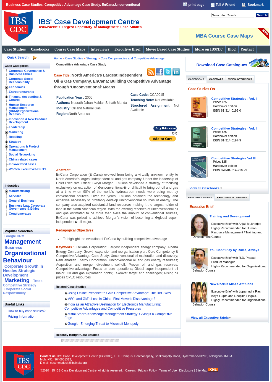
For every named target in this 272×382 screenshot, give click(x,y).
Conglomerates (20, 213)
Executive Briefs (200, 197)
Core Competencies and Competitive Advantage (132, 58)
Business (13, 247)
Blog (232, 49)
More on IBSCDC (209, 49)
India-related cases (22, 164)
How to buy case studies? (27, 311)
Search (262, 15)
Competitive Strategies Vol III (233, 158)
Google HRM (14, 236)
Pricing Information (21, 316)
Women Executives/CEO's (27, 169)
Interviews (100, 49)
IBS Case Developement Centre (20, 361)
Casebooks (40, 49)
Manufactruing (19, 191)
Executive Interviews (232, 197)
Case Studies (15, 49)
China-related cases (23, 159)
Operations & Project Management (24, 148)
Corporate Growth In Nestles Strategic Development (23, 270)
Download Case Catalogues (222, 65)
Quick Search (17, 57)
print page (196, 5)
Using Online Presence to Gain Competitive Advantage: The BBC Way (119, 293)
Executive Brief (127, 49)
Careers (130, 370)
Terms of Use (168, 370)
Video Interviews (240, 79)
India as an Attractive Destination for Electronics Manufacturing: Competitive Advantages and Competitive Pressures (112, 306)
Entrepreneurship (21, 91)
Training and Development (230, 216)
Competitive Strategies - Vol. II (234, 128)
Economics (17, 87)
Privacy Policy (147, 370)
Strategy (15, 141)
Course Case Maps (69, 49)
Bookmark (255, 5)
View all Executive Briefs (210, 317)
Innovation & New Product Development (28, 120)
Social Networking (22, 154)
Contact (247, 49)
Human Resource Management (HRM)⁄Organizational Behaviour (24, 109)
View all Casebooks (205, 188)
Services (15, 195)
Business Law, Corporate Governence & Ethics (27, 207)
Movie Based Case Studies (168, 49)
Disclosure (186, 370)
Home (58, 58)
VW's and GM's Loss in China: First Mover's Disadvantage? (111, 299)
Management (22, 241)
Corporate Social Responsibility (21, 80)
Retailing (15, 136)
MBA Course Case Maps (224, 36)
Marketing (16, 132)
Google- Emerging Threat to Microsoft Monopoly (103, 324)
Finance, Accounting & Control (25, 98)
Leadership (17, 127)
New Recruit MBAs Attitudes (231, 284)
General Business (22, 200)
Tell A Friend (225, 5)
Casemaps (216, 79)
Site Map (202, 370)
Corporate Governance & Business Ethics (27, 72)
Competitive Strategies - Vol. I (234, 98)
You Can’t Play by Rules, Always (234, 250)
